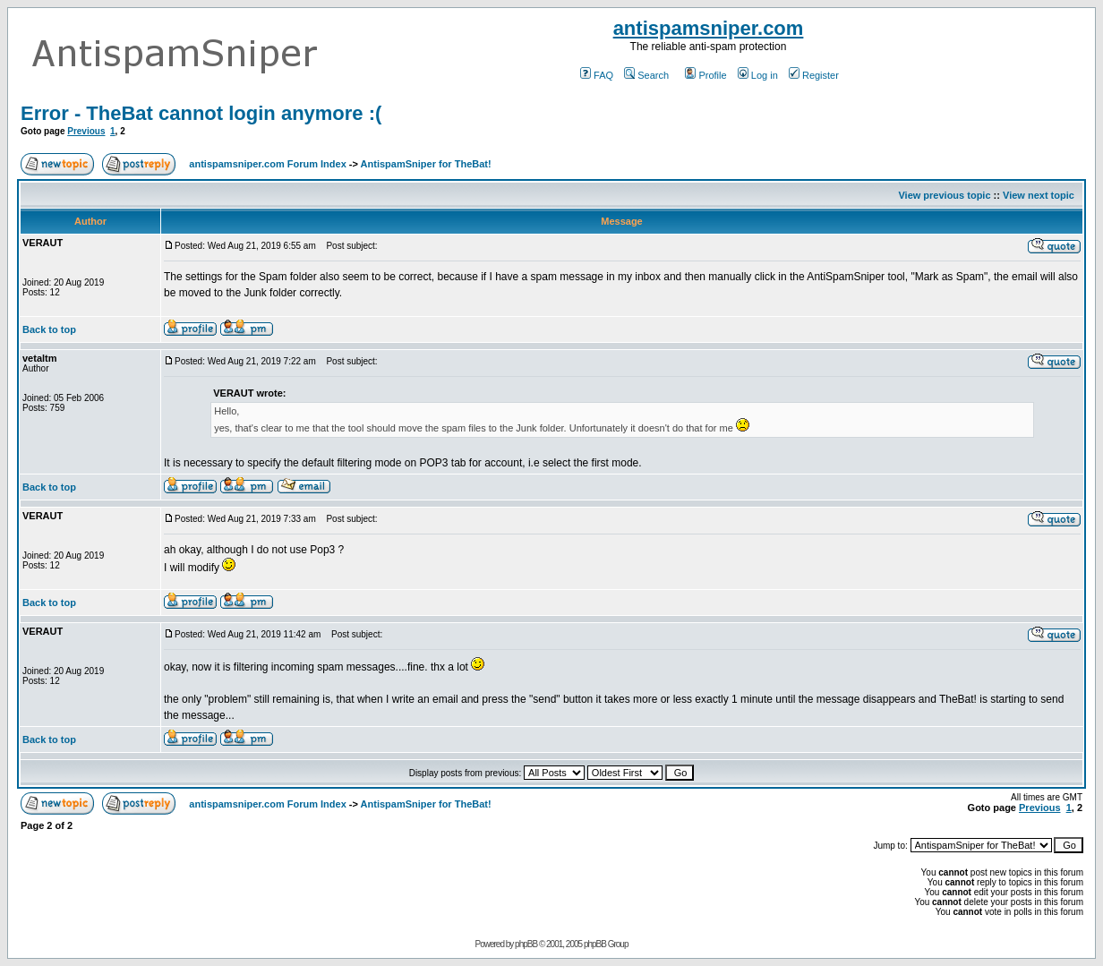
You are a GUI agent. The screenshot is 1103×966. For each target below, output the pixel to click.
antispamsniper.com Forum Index (267, 163)
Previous (86, 131)
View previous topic (944, 195)
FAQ (596, 75)
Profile (705, 75)
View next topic (1038, 195)
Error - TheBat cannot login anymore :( (201, 113)
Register (814, 75)
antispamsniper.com (708, 28)
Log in (758, 75)
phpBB (526, 944)
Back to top (49, 329)
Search (646, 75)
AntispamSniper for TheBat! (426, 163)
